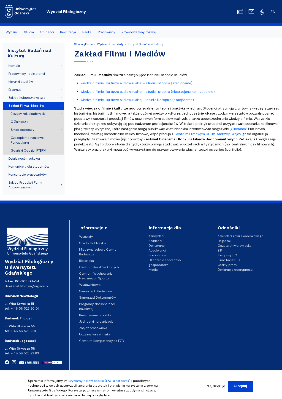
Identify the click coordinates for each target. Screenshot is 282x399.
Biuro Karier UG (229, 260)
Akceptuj (240, 387)
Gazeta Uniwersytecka (235, 246)
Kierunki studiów (20, 82)
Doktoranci (157, 246)
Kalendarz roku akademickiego (240, 236)
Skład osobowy (22, 130)
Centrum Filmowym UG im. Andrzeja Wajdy (207, 134)
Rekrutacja (68, 32)
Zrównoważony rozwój (139, 32)
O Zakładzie (19, 122)
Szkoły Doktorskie (92, 243)
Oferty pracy (227, 265)
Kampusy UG (227, 255)
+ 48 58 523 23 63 (25, 353)
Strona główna (83, 44)
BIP (220, 250)
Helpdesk (224, 241)
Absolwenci (157, 250)
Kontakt (14, 66)
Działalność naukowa (24, 158)
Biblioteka (86, 261)
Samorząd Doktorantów (97, 297)
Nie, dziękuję (216, 388)
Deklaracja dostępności (235, 270)
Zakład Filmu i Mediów (26, 106)
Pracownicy (106, 32)
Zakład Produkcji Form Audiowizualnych (25, 184)
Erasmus (14, 90)
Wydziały (86, 237)
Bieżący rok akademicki (28, 114)
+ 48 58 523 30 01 (25, 308)
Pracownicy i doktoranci (26, 74)
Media (153, 270)
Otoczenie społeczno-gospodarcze (166, 262)
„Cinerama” (238, 129)
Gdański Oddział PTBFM (28, 150)
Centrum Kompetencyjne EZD (101, 341)
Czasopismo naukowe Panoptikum (27, 140)
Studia (29, 32)
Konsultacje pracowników (27, 174)
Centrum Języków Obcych (99, 267)
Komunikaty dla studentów (28, 166)
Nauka (87, 32)
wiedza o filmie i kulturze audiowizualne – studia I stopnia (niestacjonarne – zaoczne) (148, 91)
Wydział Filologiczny (66, 11)
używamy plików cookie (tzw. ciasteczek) (99, 382)
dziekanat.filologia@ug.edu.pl (27, 286)
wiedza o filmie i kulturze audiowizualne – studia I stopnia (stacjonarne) (137, 83)
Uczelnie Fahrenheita (94, 334)
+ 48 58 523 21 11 (23, 331)
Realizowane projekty (95, 315)
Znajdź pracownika (93, 328)
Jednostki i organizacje (96, 321)
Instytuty (118, 44)
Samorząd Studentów (96, 291)
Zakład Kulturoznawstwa (26, 98)
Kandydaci (156, 236)
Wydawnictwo (90, 285)
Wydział (12, 32)
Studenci (47, 32)
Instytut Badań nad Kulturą (145, 44)
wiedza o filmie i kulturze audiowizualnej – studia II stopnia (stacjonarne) (137, 100)
